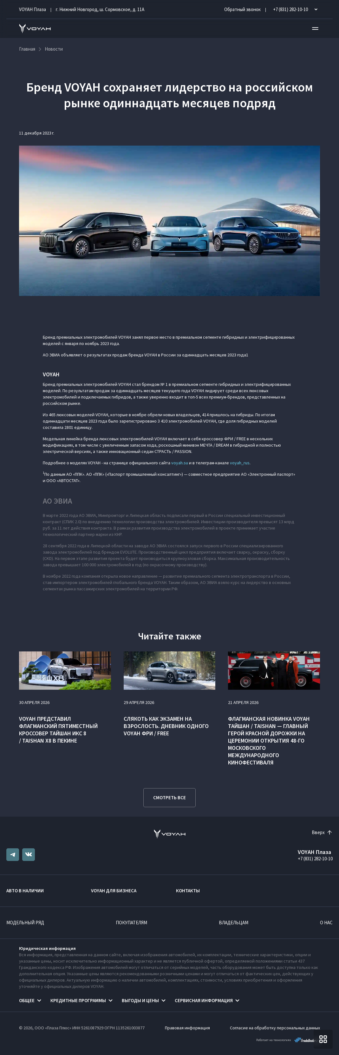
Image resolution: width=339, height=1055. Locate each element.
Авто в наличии (25, 891)
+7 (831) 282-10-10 (315, 859)
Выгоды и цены (140, 1000)
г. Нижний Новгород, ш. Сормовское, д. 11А (100, 9)
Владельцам (233, 923)
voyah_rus (240, 463)
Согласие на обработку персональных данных (275, 1028)
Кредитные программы (78, 1000)
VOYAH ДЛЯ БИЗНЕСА (113, 891)
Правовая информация (187, 1028)
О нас (326, 923)
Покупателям (131, 923)
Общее (27, 1000)
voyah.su (179, 463)
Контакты (188, 891)
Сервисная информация (204, 1000)
